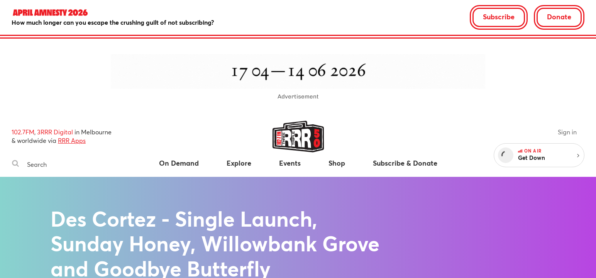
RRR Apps (72, 140)
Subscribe (499, 16)
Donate (559, 16)
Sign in (567, 132)
